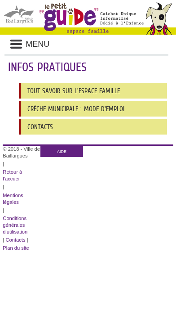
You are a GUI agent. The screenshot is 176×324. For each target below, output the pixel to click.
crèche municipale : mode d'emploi (75, 108)
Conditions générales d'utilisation (15, 225)
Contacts (40, 126)
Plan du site (16, 248)
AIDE (61, 151)
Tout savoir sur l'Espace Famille (73, 90)
